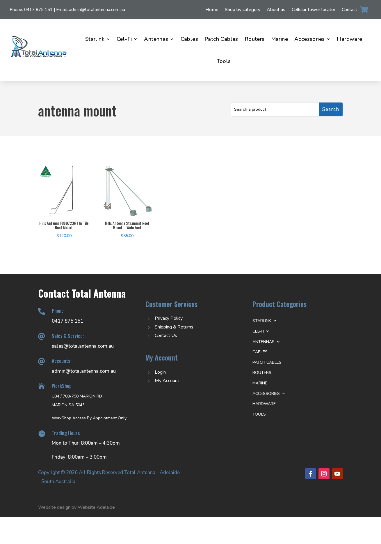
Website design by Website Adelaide (76, 507)
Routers (255, 39)
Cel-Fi (124, 39)
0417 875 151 (38, 10)
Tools (224, 61)
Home (211, 10)
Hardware (349, 39)
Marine (279, 39)
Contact (349, 10)
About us (276, 10)
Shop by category (242, 10)
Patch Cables (221, 39)
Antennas (156, 39)
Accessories (309, 39)
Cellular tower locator (313, 10)
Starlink (94, 39)
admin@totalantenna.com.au (97, 10)
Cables (189, 39)
